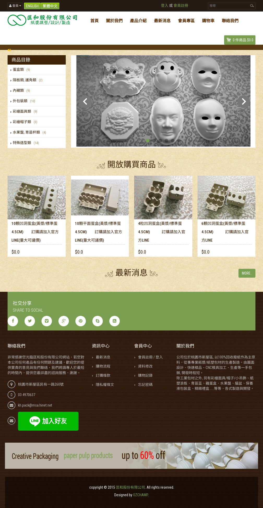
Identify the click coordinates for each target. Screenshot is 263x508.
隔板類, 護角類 (28, 80)
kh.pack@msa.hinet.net (35, 405)
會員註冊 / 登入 (150, 357)
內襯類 (22, 90)
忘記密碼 (145, 385)
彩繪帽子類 (26, 122)
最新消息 (103, 357)
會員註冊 (181, 5)
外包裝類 (25, 101)
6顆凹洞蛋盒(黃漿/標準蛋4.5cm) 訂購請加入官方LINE (225, 232)
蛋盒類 (22, 69)
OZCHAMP (140, 495)
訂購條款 (103, 375)
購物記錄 (145, 375)
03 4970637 (26, 395)
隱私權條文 (105, 385)
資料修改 (145, 366)
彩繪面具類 (26, 111)
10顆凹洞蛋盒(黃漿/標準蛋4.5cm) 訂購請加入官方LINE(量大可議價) (35, 232)
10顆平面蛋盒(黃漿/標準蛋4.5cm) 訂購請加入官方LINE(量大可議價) (98, 232)
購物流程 (103, 366)
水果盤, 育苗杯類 (30, 132)
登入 (164, 5)
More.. (247, 273)
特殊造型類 (27, 143)
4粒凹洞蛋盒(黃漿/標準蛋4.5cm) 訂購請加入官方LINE (161, 232)
